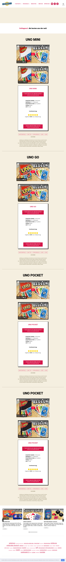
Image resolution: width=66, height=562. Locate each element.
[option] (12, 520)
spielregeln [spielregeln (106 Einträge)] (54, 550)
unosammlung (34, 146)
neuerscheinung (42, 142)
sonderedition (25, 145)
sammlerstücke (44, 143)
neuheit (20, 143)
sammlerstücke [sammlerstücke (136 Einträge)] (27, 550)
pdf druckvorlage (32, 143)
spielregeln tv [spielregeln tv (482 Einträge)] (25, 552)
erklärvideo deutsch (42, 141)
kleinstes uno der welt (27, 142)
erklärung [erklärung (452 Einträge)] (54, 543)
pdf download (26, 143)
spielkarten (31, 145)
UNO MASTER (6, 521)
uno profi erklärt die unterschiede (25, 146)
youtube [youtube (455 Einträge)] (42, 552)
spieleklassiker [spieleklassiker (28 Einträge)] (49, 550)
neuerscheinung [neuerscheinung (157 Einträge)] (17, 547)
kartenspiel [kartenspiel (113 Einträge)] (46, 545)
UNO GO (33, 157)
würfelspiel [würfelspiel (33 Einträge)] (37, 552)
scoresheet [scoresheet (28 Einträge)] (37, 550)
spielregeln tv (39, 145)
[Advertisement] (33, 15)
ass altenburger (26, 140)
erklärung (36, 141)
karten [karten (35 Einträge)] (42, 545)
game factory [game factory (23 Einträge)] (25, 545)
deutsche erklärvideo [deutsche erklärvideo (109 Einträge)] (29, 543)
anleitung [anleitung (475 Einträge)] (12, 543)
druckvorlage (32, 141)
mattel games (33, 142)
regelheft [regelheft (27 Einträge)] (14, 550)
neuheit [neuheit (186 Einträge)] (24, 547)
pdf (23, 143)
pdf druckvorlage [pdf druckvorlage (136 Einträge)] (49, 547)
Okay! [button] (63, 560)
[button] (3, 520)
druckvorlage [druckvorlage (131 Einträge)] (47, 543)
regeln (40, 143)
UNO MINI (33, 40)
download (28, 141)
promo (37, 143)
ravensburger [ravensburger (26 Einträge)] (10, 550)
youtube (41, 146)
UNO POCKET (33, 275)
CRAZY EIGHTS (27, 521)
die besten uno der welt (33, 140)
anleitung (21, 140)
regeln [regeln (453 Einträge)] (18, 550)
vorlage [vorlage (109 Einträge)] (33, 552)
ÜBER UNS (40, 3)
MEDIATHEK (33, 3)
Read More (46, 527)
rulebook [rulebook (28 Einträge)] (21, 550)
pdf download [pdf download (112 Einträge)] (41, 547)
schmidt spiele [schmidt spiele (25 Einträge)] (33, 550)
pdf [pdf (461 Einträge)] (37, 548)
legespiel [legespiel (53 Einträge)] (57, 545)
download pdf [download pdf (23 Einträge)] (41, 543)
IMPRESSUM (47, 3)
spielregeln (35, 145)
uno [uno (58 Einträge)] (30, 552)
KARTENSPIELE (22, 134)
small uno (21, 145)
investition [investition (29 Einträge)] (31, 545)
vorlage (38, 146)
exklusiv (20, 142)
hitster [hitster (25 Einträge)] (29, 545)
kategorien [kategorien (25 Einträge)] (50, 545)
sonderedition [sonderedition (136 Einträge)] (43, 550)
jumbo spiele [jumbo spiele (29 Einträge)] (39, 545)
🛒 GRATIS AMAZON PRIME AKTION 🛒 (33, 126)
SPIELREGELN (26, 3)
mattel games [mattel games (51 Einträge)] (6, 547)
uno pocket (45, 145)
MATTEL (29, 134)
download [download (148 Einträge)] (36, 543)
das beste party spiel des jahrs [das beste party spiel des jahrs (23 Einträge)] (19, 543)
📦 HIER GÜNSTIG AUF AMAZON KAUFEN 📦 (33, 94)
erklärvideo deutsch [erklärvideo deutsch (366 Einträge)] (13, 545)
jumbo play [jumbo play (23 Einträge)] (35, 545)
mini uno (37, 142)
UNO (42, 134)
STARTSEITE (17, 3)
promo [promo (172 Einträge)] (59, 547)
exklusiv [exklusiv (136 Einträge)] (22, 545)
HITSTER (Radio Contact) (50, 521)
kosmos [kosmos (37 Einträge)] (54, 545)
